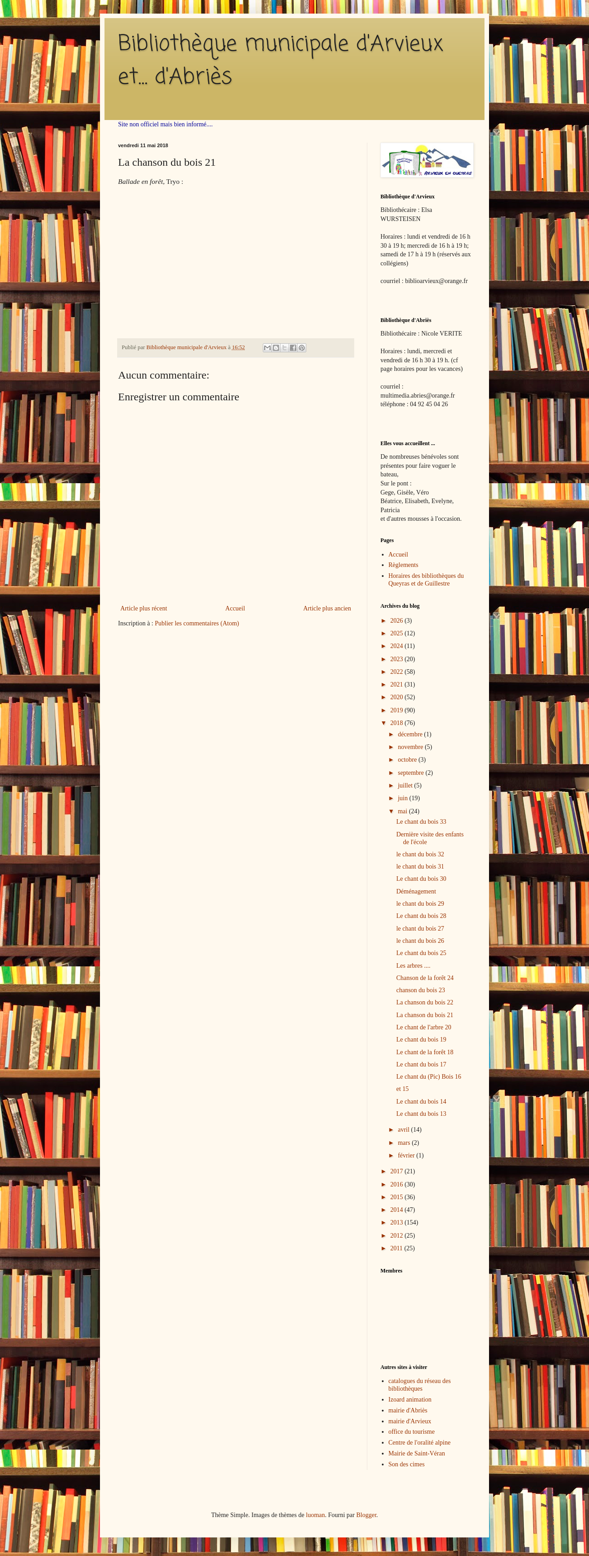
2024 (397, 646)
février (407, 1155)
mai (403, 811)
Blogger (366, 1515)
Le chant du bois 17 (421, 1064)
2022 (397, 671)
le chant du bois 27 (420, 928)
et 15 (402, 1088)
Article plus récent (143, 608)
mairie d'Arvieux (410, 1421)
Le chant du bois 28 (421, 915)
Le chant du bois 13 (421, 1113)
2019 (397, 710)
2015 (397, 1197)
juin (403, 798)
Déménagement (416, 891)
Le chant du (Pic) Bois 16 (428, 1076)
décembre (411, 734)
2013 (397, 1222)
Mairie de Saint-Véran (417, 1453)
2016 (397, 1184)
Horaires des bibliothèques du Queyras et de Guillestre (426, 579)
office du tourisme (412, 1431)
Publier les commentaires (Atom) (197, 623)
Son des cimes (407, 1464)
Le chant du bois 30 (421, 878)
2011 (397, 1248)
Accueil (235, 608)
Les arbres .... (413, 965)
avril (404, 1129)
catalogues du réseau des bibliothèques (420, 1385)
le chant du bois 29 (420, 903)
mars (405, 1142)
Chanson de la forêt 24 (425, 978)
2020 (397, 697)
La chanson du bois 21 (424, 1015)
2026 (397, 620)
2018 (397, 723)
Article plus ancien (327, 608)
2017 (397, 1171)
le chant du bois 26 (420, 940)
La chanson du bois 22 (424, 1002)
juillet (406, 785)
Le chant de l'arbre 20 (423, 1027)
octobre (408, 759)
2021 (397, 684)
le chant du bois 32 (420, 854)
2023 (397, 659)
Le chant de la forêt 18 (424, 1052)
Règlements (403, 565)
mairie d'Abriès (408, 1410)
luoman (315, 1515)
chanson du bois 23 (420, 990)
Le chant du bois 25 (421, 953)
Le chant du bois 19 (421, 1039)
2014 (397, 1209)
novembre (411, 747)
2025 (397, 633)
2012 (397, 1235)
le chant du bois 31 (420, 866)
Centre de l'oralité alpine (420, 1442)
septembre (411, 772)
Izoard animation (410, 1399)
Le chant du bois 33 (421, 821)
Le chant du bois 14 (421, 1101)
